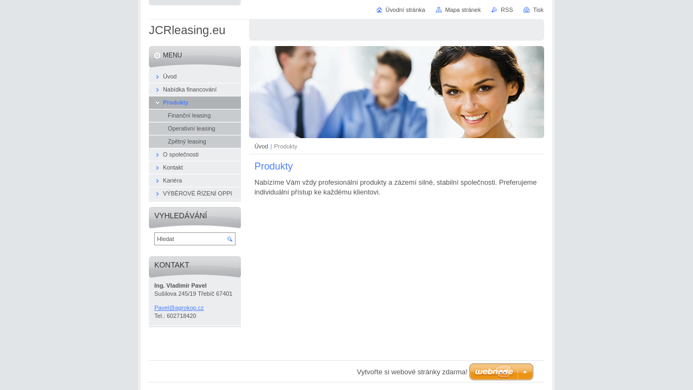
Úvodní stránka (405, 9)
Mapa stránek (463, 9)
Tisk (538, 9)
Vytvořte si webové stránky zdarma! (412, 372)
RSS (507, 9)
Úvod (261, 146)
